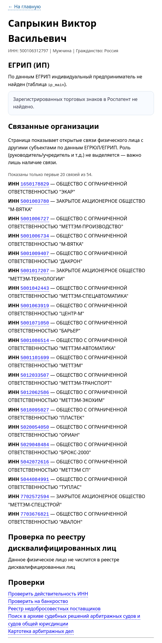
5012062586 (35, 385)
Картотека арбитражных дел (40, 619)
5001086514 (35, 334)
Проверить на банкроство (38, 589)
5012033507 (35, 368)
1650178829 (35, 183)
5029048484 (35, 435)
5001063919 (35, 301)
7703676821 (35, 502)
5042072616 (35, 452)
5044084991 (35, 469)
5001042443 (35, 284)
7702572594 (35, 485)
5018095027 (35, 401)
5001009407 (35, 251)
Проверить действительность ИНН (48, 581)
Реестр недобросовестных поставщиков (54, 596)
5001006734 (35, 234)
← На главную (24, 6)
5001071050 (35, 318)
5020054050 (35, 418)
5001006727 (35, 217)
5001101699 (35, 351)
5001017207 (35, 267)
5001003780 (35, 200)
